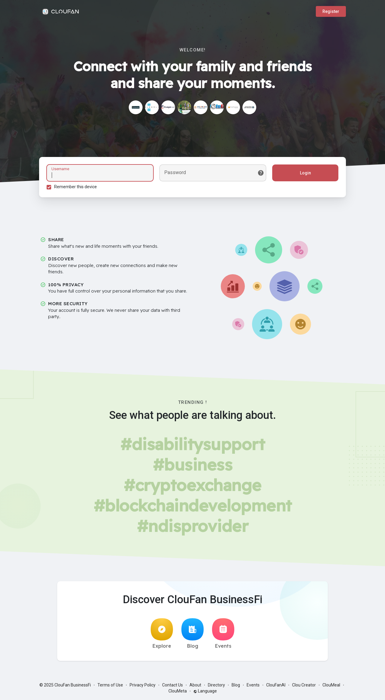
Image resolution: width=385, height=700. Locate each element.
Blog (192, 633)
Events (223, 633)
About (195, 685)
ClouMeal (331, 685)
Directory (216, 685)
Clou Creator (304, 685)
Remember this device (75, 186)
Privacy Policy (143, 685)
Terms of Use (110, 685)
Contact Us (172, 685)
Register (330, 11)
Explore (162, 633)
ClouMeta (177, 691)
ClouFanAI (275, 685)
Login (305, 172)
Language (205, 691)
